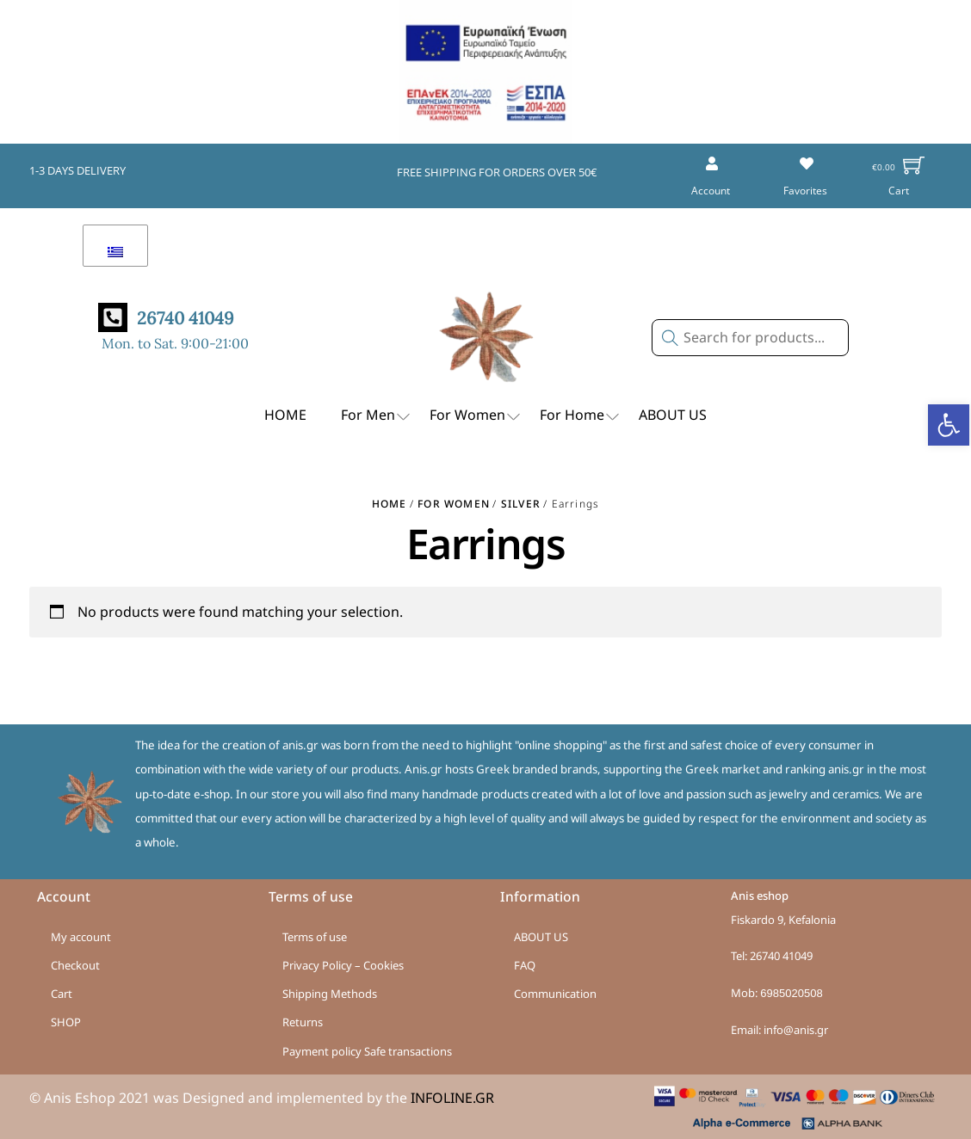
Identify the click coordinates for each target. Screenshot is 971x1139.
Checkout (75, 965)
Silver (521, 503)
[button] (948, 425)
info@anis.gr (796, 1029)
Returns (302, 1022)
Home (389, 503)
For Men (376, 416)
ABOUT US (673, 414)
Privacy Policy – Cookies (343, 965)
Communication (555, 993)
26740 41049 (781, 956)
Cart (61, 993)
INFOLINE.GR (452, 1097)
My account (81, 937)
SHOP (66, 1022)
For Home (581, 416)
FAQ (524, 965)
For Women (476, 416)
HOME (285, 414)
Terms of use (314, 937)
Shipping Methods (329, 993)
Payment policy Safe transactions (367, 1051)
